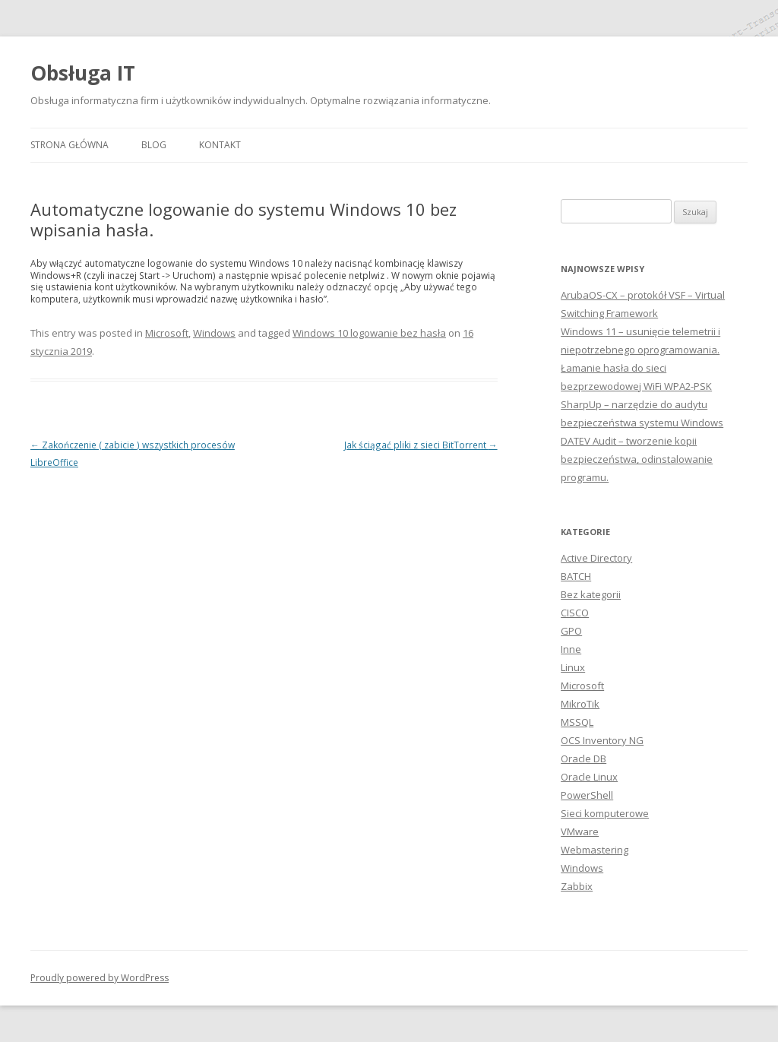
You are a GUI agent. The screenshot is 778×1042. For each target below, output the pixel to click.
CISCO (575, 612)
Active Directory (596, 558)
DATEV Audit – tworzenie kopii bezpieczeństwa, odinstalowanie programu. (637, 459)
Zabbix (577, 886)
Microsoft (166, 333)
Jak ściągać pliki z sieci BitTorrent (421, 445)
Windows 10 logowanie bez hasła (369, 333)
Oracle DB (583, 758)
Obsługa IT (82, 73)
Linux (573, 667)
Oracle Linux (589, 777)
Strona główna (69, 144)
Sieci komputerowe (605, 813)
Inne (571, 649)
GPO (571, 631)
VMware (580, 831)
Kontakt (220, 144)
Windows (214, 333)
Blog (153, 144)
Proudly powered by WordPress (99, 977)
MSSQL (577, 722)
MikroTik (580, 704)
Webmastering (594, 850)
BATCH (576, 576)
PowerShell (587, 795)
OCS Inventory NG (602, 740)
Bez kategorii (591, 594)
